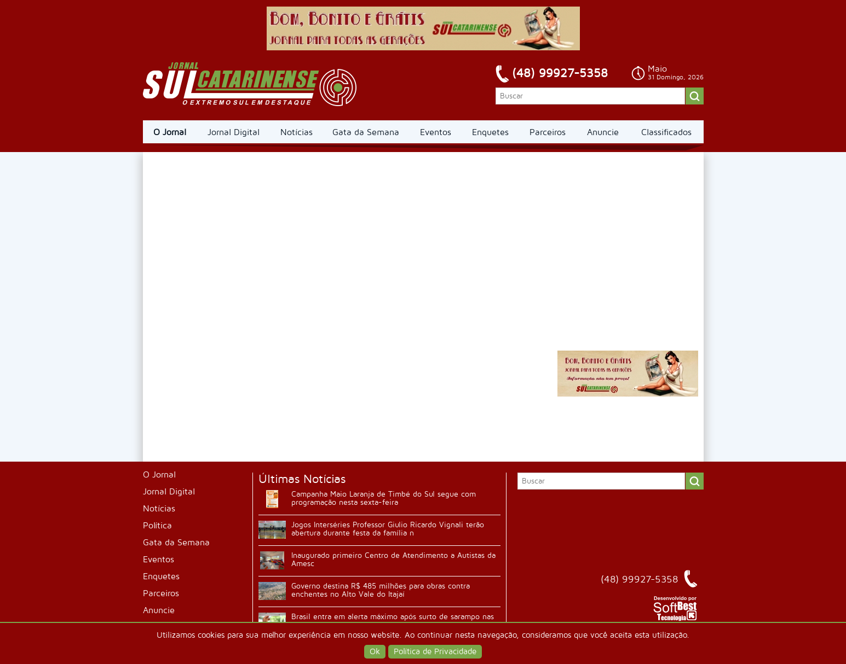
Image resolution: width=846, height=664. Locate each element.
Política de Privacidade (435, 652)
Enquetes (490, 132)
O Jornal (169, 132)
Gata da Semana (365, 132)
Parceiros (548, 132)
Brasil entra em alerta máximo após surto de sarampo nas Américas (392, 621)
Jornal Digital (234, 132)
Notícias (296, 132)
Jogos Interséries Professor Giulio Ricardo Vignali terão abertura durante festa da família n (387, 529)
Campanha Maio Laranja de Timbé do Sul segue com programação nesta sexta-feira (383, 498)
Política (157, 526)
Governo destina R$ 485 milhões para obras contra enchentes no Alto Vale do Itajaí (380, 590)
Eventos (435, 132)
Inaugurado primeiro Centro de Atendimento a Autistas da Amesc (393, 559)
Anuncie (603, 132)
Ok (375, 652)
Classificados (666, 132)
